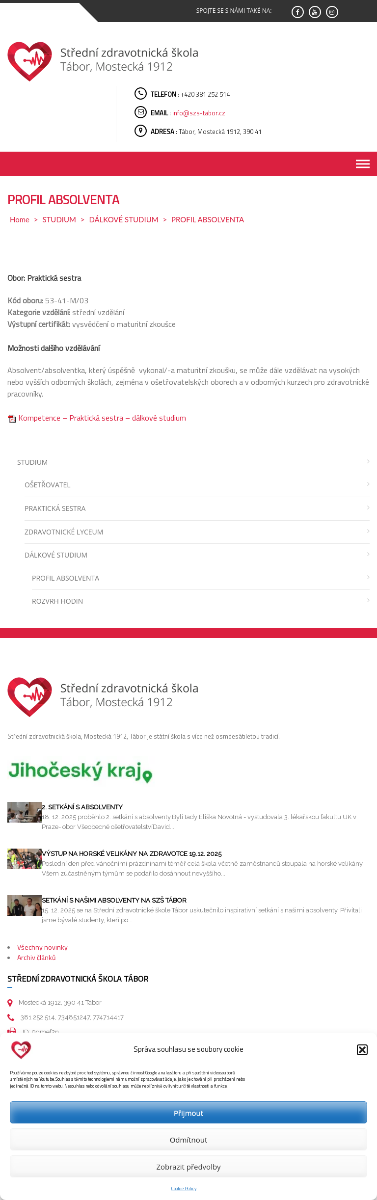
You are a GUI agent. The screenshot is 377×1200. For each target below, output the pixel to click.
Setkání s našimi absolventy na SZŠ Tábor (114, 900)
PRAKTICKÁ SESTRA (55, 508)
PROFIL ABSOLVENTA (65, 578)
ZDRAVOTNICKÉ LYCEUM (64, 531)
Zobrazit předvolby (188, 1167)
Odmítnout (189, 1140)
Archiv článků (36, 957)
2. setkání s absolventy (82, 807)
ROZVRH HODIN (57, 601)
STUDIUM (59, 219)
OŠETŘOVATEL (48, 484)
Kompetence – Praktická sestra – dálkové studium (96, 418)
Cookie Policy (183, 1188)
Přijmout (188, 1113)
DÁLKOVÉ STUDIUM (123, 219)
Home (19, 219)
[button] (362, 1050)
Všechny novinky (42, 947)
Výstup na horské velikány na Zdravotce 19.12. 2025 (131, 853)
